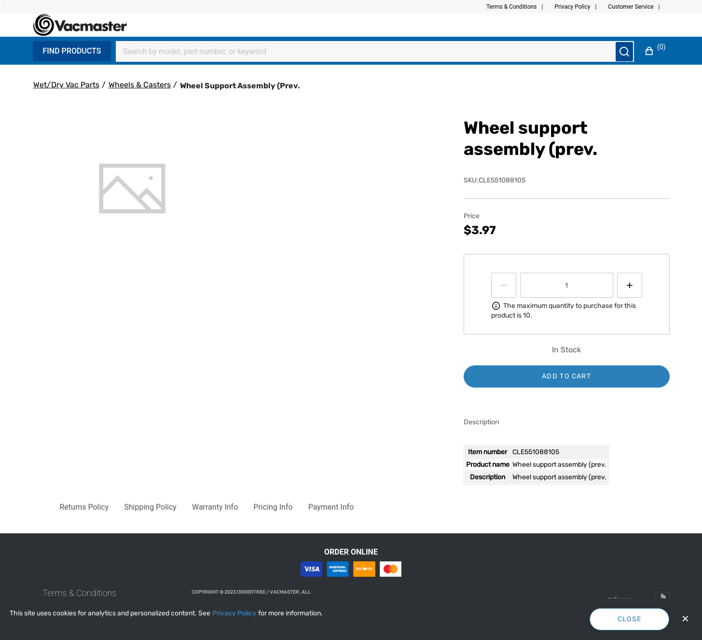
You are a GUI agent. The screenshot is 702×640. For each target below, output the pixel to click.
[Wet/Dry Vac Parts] (66, 85)
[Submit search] (624, 51)
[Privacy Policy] (234, 613)
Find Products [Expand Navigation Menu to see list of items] (72, 51)
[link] (79, 592)
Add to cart (566, 376)
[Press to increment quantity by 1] (629, 285)
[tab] (132, 188)
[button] (518, 7)
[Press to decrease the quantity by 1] (503, 285)
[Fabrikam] (80, 25)
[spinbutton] (566, 285)
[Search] (369, 51)
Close (630, 619)
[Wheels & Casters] (139, 85)
